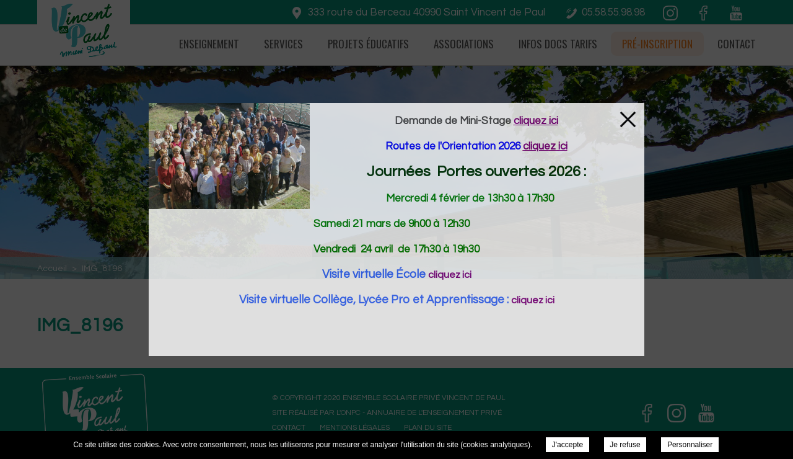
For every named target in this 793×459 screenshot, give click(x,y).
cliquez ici (449, 275)
